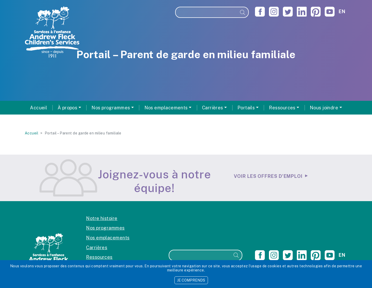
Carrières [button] (212, 107)
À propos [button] (68, 107)
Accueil (38, 107)
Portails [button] (246, 107)
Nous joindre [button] (324, 107)
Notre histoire (101, 218)
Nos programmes (105, 228)
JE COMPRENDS (191, 280)
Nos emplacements (107, 237)
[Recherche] (206, 12)
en (342, 11)
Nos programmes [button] (110, 107)
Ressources (99, 257)
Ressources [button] (282, 107)
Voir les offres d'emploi (268, 176)
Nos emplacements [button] (166, 107)
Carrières (96, 247)
